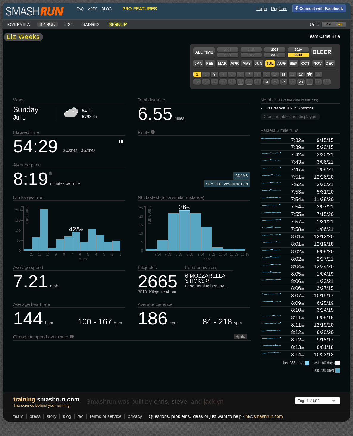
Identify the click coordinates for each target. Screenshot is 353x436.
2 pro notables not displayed (290, 116)
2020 (274, 55)
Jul (270, 63)
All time (204, 52)
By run (47, 24)
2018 (298, 55)
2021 (274, 49)
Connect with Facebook (317, 8)
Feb (210, 63)
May (246, 63)
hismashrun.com (264, 416)
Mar (222, 63)
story (52, 416)
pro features (139, 8)
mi (339, 24)
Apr (234, 63)
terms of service (106, 416)
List (68, 24)
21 (240, 82)
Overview (19, 24)
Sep (293, 63)
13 (301, 74)
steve (179, 401)
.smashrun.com (46, 399)
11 (283, 74)
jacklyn (214, 401)
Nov (317, 63)
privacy (135, 416)
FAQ (80, 9)
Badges (91, 24)
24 (266, 82)
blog (107, 9)
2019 (298, 49)
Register (279, 8)
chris (161, 401)
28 (301, 82)
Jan (198, 63)
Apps (92, 9)
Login (261, 8)
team (18, 416)
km (329, 24)
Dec (330, 63)
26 (283, 82)
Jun (258, 63)
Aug (281, 63)
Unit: (314, 24)
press (35, 416)
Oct (305, 63)
